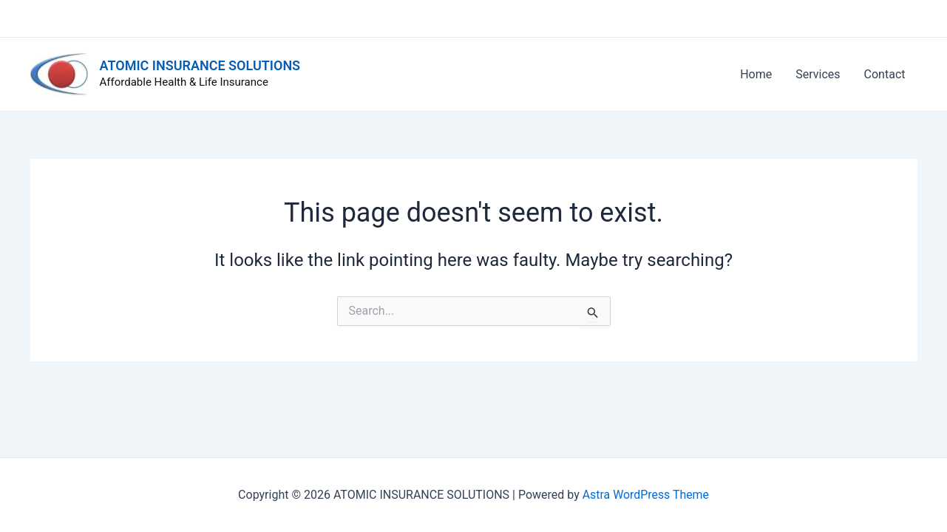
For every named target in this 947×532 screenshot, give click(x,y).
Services (817, 74)
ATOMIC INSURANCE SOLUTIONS (200, 65)
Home (756, 74)
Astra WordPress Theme (645, 495)
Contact (885, 74)
